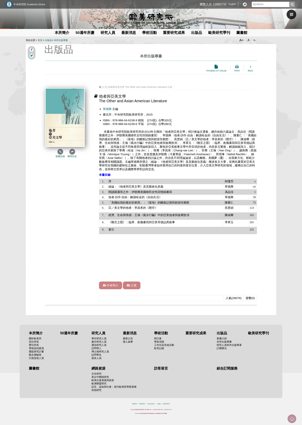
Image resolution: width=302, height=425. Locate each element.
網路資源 (98, 368)
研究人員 (108, 33)
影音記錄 (159, 348)
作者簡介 (110, 285)
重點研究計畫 (36, 351)
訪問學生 (96, 354)
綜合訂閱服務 (227, 368)
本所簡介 (62, 33)
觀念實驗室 (35, 354)
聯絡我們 (134, 403)
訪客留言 (161, 368)
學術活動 (149, 33)
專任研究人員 (99, 338)
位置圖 (158, 403)
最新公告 (128, 338)
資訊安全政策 (151, 403)
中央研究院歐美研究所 (151, 18)
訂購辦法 (222, 348)
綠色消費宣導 (166, 403)
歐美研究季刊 (219, 33)
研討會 (158, 338)
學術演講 (159, 341)
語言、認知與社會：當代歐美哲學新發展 (114, 386)
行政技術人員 (36, 358)
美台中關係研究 (100, 377)
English (232, 4)
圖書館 (241, 33)
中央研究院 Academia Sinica (29, 4)
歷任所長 (34, 345)
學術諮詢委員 (36, 348)
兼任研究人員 (99, 341)
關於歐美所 (35, 338)
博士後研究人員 (100, 351)
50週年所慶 (85, 33)
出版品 (196, 33)
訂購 (131, 285)
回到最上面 (292, 418)
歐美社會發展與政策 (102, 380)
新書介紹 (222, 338)
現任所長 (34, 341)
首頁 (40, 40)
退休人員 (96, 358)
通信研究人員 (99, 345)
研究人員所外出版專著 (229, 345)
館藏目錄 (60, 153)
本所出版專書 (61, 40)
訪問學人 (96, 348)
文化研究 (96, 373)
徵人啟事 (128, 341)
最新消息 (128, 33)
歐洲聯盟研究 (99, 383)
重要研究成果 (174, 33)
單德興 (107, 109)
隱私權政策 (142, 403)
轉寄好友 (72, 153)
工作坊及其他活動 (164, 345)
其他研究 (96, 390)
